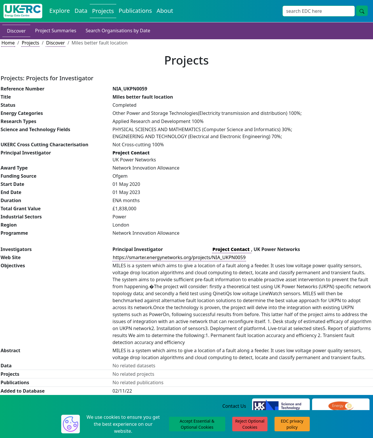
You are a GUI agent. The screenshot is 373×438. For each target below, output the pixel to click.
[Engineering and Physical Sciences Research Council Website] (341, 406)
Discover (16, 31)
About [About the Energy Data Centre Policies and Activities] (164, 11)
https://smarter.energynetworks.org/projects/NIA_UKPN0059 (179, 257)
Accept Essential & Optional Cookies (197, 424)
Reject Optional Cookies (249, 424)
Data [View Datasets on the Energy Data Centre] (81, 11)
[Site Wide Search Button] (362, 11)
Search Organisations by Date (118, 30)
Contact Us (234, 406)
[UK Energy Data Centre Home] (22, 11)
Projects (30, 43)
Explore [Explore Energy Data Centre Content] (59, 11)
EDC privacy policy (292, 424)
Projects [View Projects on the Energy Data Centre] (103, 11)
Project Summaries (55, 30)
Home (8, 43)
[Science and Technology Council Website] (280, 406)
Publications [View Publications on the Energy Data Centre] (135, 11)
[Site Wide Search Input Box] (318, 11)
